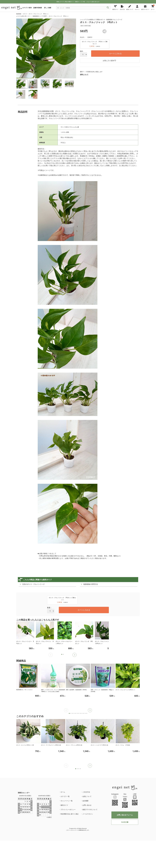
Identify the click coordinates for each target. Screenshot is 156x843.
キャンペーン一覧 (67, 801)
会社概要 (85, 801)
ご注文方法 (86, 792)
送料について (84, 74)
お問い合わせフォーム (125, 815)
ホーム (63, 792)
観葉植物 (18, 14)
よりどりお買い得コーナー (23, 16)
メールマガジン (87, 814)
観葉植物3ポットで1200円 (40, 16)
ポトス (25, 14)
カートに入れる (115, 53)
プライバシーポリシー (68, 809)
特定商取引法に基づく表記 (69, 814)
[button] (75, 655)
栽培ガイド (64, 805)
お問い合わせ (86, 805)
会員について (86, 796)
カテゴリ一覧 (65, 796)
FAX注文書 (124, 822)
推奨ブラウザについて (89, 809)
